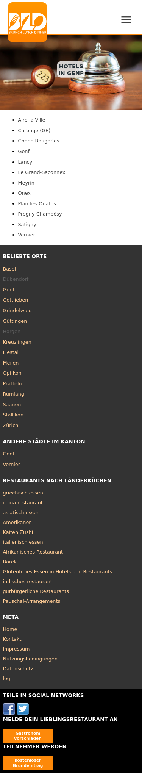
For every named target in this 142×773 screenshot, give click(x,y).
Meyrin (26, 183)
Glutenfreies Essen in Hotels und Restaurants (57, 571)
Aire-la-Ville (31, 120)
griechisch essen (23, 493)
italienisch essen (23, 542)
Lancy (25, 162)
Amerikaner (17, 522)
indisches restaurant (27, 581)
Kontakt (12, 639)
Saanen (12, 404)
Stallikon (13, 415)
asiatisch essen (21, 512)
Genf (24, 151)
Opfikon (12, 373)
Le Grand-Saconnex (42, 172)
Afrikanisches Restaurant (33, 552)
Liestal (11, 352)
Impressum (16, 649)
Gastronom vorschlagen (28, 735)
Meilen (11, 363)
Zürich (11, 425)
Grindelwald (17, 310)
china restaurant (23, 502)
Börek (10, 562)
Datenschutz (18, 668)
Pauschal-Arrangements (32, 601)
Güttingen (15, 321)
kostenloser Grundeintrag (28, 762)
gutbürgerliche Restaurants (36, 591)
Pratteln (12, 383)
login (9, 678)
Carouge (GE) (34, 130)
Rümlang (13, 394)
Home (10, 629)
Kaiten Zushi (18, 532)
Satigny (27, 224)
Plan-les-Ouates (37, 204)
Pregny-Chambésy (40, 214)
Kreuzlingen (17, 342)
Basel (9, 269)
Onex (24, 193)
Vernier (26, 235)
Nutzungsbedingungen (30, 659)
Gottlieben (15, 300)
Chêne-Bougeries (38, 141)
